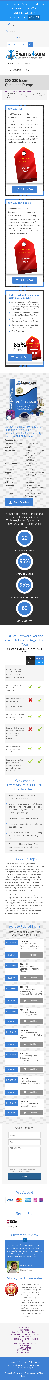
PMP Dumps (24, 1328)
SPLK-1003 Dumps (24, 1350)
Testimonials (14, 70)
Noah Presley (27, 1265)
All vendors (24, 63)
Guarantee (35, 1362)
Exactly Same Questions (24, 597)
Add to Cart (27, 189)
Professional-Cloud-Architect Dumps (24, 1334)
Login (11, 24)
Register (11, 31)
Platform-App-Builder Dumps (24, 1343)
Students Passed (24, 551)
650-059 (24, 941)
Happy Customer (27, 1270)
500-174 (24, 987)
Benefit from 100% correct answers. (24, 818)
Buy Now (33, 955)
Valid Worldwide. (17, 331)
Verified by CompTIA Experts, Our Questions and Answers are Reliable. (25, 320)
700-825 (24, 1101)
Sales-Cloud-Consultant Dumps (24, 1332)
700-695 (24, 1030)
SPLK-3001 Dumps (24, 1352)
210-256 (24, 1078)
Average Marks (24, 574)
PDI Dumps (24, 1346)
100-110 (24, 1010)
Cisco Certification (24, 92)
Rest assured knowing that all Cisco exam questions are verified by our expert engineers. (23, 847)
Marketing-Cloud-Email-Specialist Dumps (24, 1340)
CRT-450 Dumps (24, 1337)
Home (10, 63)
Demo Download (21, 502)
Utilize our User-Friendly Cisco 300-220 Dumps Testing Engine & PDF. (25, 326)
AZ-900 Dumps (24, 1348)
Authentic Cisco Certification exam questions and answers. (23, 796)
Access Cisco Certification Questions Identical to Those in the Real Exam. (25, 314)
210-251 (24, 1053)
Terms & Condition (18, 1365)
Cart (28, 70)
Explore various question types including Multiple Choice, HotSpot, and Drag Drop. (25, 836)
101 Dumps (24, 1330)
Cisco (13, 92)
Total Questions (24, 621)
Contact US (34, 1365)
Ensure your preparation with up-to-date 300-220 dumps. (25, 825)
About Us (23, 1362)
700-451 (24, 964)
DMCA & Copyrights (25, 1368)
